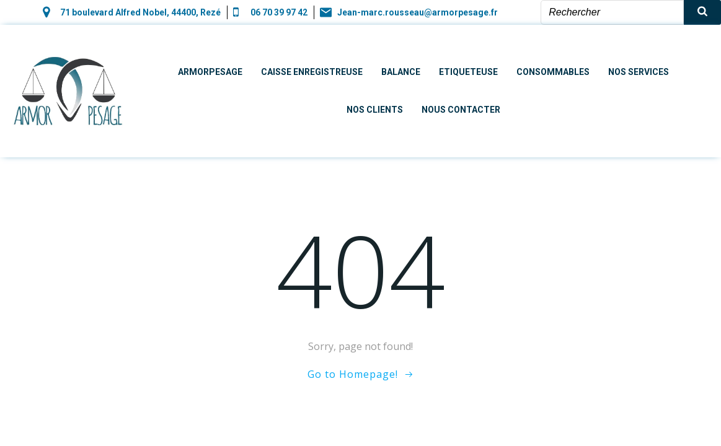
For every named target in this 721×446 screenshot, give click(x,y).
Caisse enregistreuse (312, 72)
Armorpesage (210, 72)
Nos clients (375, 110)
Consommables (553, 72)
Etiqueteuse (468, 72)
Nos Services (638, 72)
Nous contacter (461, 110)
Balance (400, 72)
